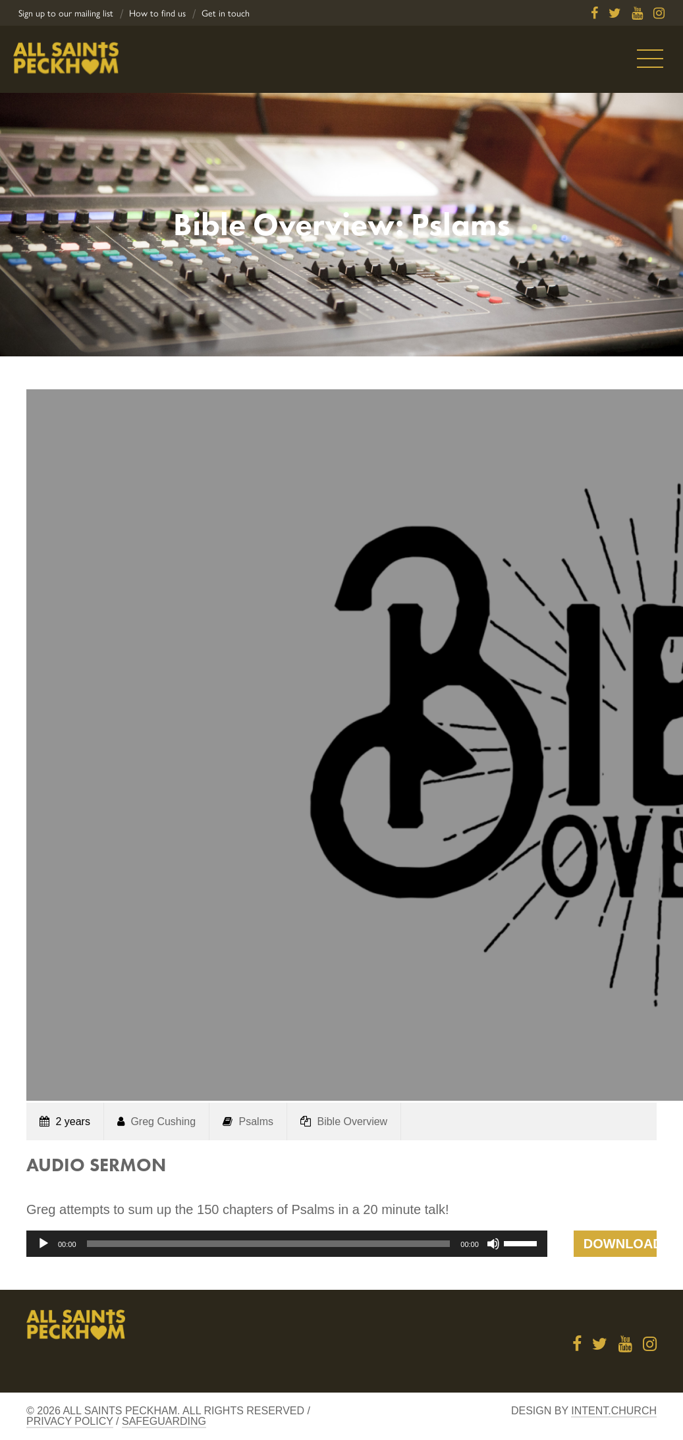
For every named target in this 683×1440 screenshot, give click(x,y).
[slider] (269, 1243)
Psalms (256, 1121)
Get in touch (226, 13)
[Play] (43, 1243)
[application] (286, 1244)
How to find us (157, 13)
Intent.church (614, 1410)
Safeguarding (164, 1421)
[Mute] (493, 1243)
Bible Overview (352, 1121)
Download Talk (620, 1246)
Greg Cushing (163, 1121)
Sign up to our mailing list (65, 13)
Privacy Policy (69, 1421)
